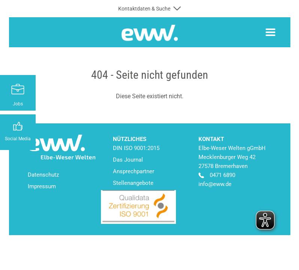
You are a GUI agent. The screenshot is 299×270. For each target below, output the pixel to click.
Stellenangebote (133, 183)
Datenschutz (43, 174)
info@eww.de (214, 184)
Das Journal (128, 159)
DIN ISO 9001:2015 (136, 148)
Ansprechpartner (133, 171)
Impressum (42, 186)
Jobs (18, 103)
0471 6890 (222, 175)
